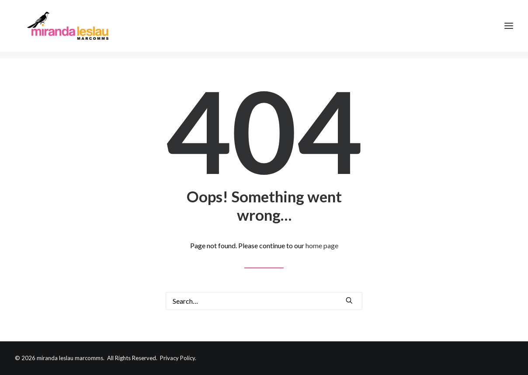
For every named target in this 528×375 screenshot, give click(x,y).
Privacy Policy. (178, 357)
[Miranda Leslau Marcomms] (65, 29)
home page (322, 245)
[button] (349, 300)
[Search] (264, 301)
